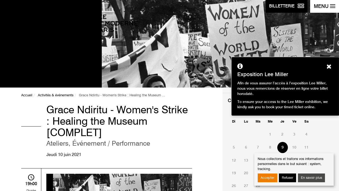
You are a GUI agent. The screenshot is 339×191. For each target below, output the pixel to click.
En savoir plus (311, 178)
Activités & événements (55, 95)
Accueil (26, 95)
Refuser (287, 178)
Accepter (267, 178)
